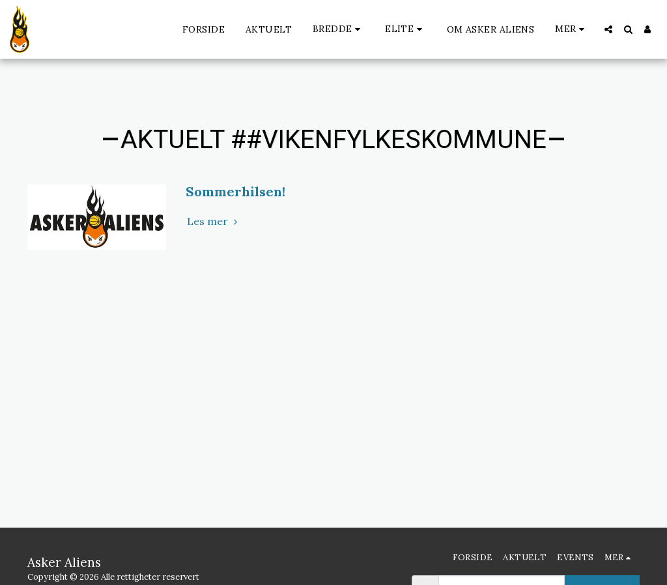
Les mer (214, 221)
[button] (338, 29)
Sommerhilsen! (235, 191)
